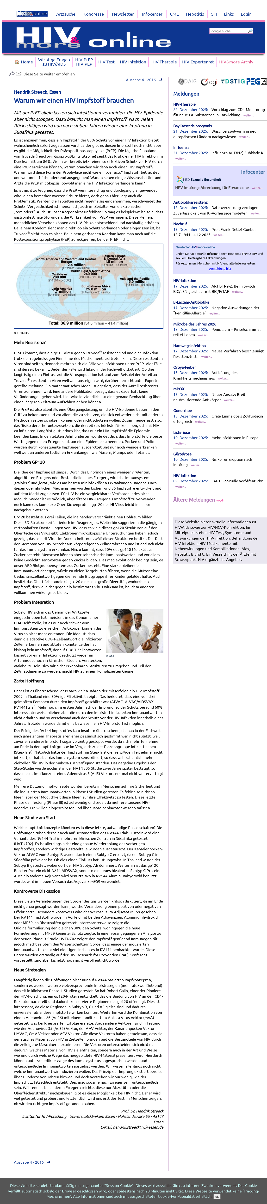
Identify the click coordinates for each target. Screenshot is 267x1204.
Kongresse (93, 13)
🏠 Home (24, 61)
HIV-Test (106, 61)
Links (229, 13)
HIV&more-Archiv (236, 61)
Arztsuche (65, 13)
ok (217, 1196)
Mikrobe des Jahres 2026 (194, 323)
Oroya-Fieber (184, 367)
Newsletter (123, 13)
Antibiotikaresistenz (190, 202)
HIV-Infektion (184, 280)
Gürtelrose (182, 453)
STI (214, 13)
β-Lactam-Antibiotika (191, 302)
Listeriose (181, 432)
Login (246, 13)
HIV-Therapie (184, 104)
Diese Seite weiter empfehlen (42, 73)
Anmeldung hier (220, 268)
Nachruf (180, 223)
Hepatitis (195, 13)
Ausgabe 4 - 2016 (141, 79)
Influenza (181, 147)
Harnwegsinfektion (189, 345)
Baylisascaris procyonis (192, 125)
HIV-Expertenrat (198, 61)
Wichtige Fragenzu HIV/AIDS (54, 61)
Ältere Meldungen (199, 499)
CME (174, 13)
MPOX (178, 388)
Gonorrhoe (182, 410)
